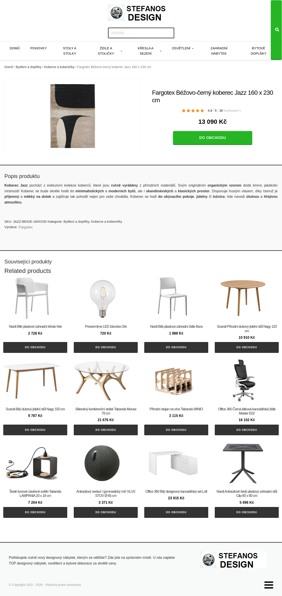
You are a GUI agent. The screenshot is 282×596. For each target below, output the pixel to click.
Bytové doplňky (259, 50)
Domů (15, 48)
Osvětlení (181, 48)
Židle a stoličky (106, 50)
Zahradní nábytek (219, 50)
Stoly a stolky (69, 50)
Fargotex (26, 227)
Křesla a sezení (146, 50)
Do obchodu (212, 138)
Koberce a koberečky (59, 67)
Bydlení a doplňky (28, 67)
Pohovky (38, 48)
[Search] (276, 30)
